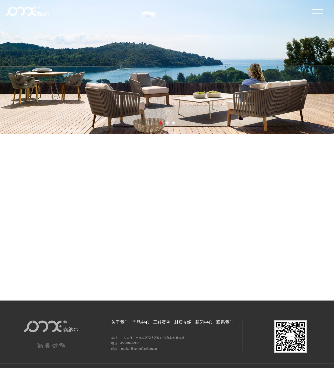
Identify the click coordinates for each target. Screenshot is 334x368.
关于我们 (120, 322)
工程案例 (161, 322)
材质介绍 (183, 322)
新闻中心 (204, 322)
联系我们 (225, 322)
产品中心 (140, 322)
